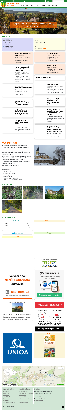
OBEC (22, 5)
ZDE (20, 165)
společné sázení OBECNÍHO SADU (52, 83)
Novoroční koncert (53, 65)
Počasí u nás (17, 225)
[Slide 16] (47, 31)
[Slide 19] (54, 31)
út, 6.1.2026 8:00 (9, 43)
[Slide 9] (31, 31)
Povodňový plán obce (50, 233)
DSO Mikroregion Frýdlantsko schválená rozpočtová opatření (22, 103)
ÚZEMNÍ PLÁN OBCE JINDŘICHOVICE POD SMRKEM (21, 122)
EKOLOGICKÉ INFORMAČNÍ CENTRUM (17, 302)
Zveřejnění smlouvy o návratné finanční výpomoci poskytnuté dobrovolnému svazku (22, 112)
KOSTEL (33, 5)
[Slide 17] (49, 31)
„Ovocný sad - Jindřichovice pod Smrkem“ (23, 87)
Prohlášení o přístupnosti (9, 402)
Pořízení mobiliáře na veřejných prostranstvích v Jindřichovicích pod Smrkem (55, 112)
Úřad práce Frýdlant (23, 402)
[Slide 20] (56, 31)
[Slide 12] (38, 31)
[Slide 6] (24, 31)
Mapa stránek (6, 400)
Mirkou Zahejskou (10, 317)
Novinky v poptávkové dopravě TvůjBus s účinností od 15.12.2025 (22, 68)
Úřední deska (6, 393)
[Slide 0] (11, 31)
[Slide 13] (40, 31)
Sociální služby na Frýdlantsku (49, 263)
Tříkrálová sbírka (52, 53)
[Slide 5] (22, 31)
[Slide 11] (36, 31)
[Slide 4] (20, 31)
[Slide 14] (42, 31)
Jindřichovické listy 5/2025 (43, 77)
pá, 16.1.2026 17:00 (9, 47)
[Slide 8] (29, 31)
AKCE (38, 5)
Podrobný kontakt (38, 400)
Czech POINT (6, 395)
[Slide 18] (51, 31)
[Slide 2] (15, 31)
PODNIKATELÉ (55, 5)
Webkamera (49, 221)
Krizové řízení (17, 237)
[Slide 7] (27, 31)
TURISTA (23, 8)
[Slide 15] (45, 31)
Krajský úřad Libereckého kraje (26, 393)
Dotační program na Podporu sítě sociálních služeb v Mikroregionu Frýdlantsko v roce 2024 (54, 128)
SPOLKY (48, 5)
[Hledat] (58, 1)
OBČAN (27, 5)
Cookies (5, 399)
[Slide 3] (18, 31)
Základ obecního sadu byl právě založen (23, 54)
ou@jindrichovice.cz (42, 399)
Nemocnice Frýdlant (23, 397)
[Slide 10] (33, 31)
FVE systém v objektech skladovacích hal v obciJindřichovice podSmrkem (54, 101)
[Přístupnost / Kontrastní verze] (45, 1)
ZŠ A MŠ (44, 5)
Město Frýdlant (22, 395)
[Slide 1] (13, 31)
